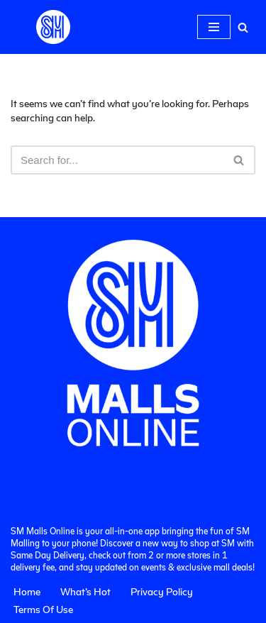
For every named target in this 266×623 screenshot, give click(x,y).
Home (26, 591)
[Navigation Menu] (214, 27)
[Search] (243, 27)
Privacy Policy (162, 591)
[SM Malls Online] (53, 27)
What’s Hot (85, 591)
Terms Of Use (43, 608)
